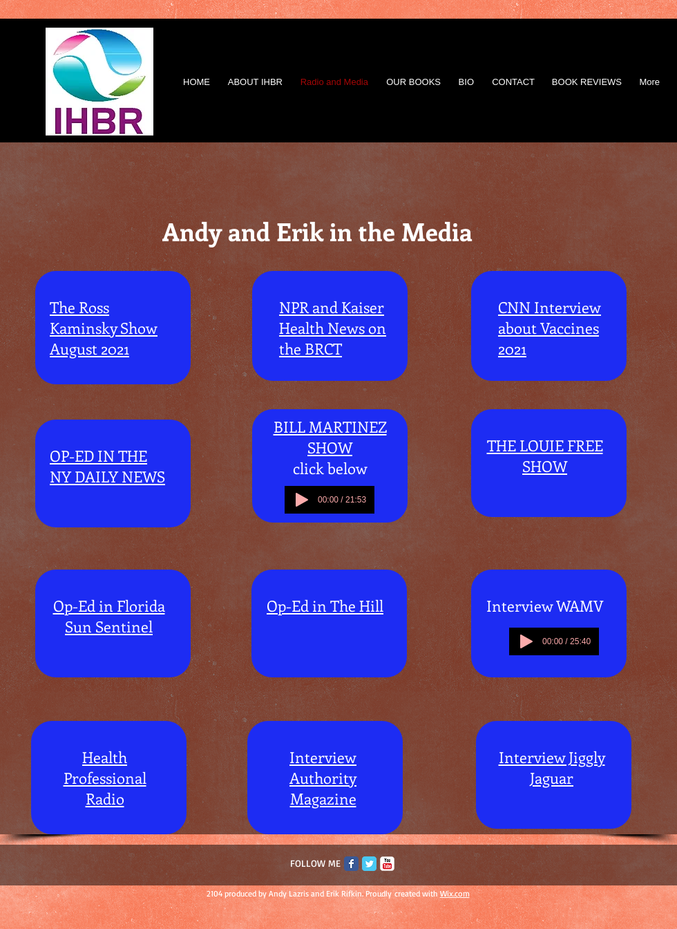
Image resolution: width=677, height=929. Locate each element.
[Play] (302, 500)
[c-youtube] (387, 863)
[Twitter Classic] (369, 863)
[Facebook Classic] (351, 863)
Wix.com (455, 893)
